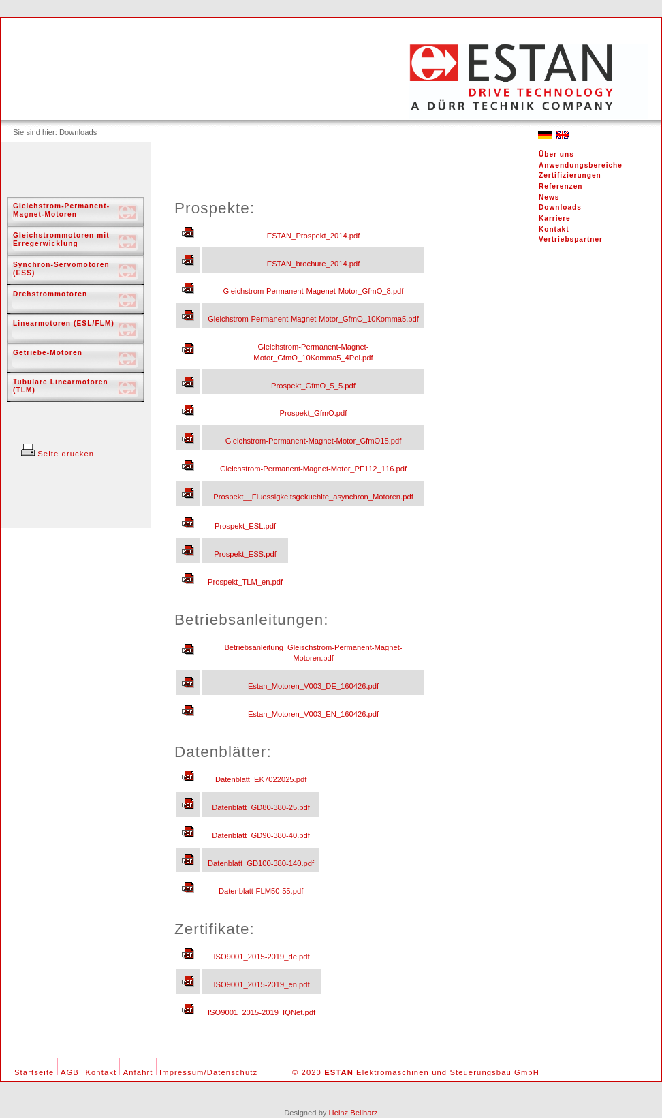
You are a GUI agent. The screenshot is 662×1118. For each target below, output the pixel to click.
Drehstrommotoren (50, 294)
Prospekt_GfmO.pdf (313, 413)
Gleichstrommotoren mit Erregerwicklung (61, 239)
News (549, 197)
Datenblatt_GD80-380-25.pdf (261, 807)
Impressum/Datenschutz (208, 1072)
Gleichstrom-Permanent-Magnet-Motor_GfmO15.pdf (313, 441)
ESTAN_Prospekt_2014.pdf (313, 236)
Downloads (560, 207)
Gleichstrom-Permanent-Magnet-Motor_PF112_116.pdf (313, 469)
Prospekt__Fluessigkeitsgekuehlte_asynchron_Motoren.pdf (313, 497)
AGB (70, 1072)
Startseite (34, 1072)
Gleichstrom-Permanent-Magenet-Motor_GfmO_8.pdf (313, 291)
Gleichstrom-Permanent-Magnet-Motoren (61, 210)
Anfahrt (138, 1072)
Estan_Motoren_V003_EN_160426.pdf (313, 714)
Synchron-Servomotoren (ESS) (61, 269)
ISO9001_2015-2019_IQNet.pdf (261, 1012)
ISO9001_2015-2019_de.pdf (261, 956)
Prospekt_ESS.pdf (245, 554)
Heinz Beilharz (353, 1112)
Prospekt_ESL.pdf (245, 526)
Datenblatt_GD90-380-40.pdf (261, 835)
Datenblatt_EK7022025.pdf (260, 779)
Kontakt (554, 229)
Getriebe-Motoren (47, 352)
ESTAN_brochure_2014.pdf (313, 264)
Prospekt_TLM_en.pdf (245, 582)
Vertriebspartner (571, 239)
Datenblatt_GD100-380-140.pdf (261, 863)
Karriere (555, 218)
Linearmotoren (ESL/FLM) (63, 323)
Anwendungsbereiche (580, 165)
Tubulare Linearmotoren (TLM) (60, 386)
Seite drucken (57, 454)
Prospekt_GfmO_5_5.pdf (313, 386)
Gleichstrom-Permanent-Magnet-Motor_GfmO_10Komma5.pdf (313, 319)
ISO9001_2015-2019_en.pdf (261, 984)
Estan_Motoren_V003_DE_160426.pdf (313, 686)
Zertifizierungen (570, 175)
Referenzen (560, 186)
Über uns (556, 154)
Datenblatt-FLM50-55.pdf (261, 891)
